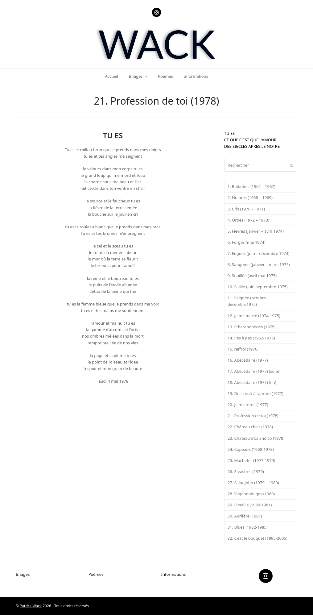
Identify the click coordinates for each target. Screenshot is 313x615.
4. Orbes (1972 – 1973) (248, 220)
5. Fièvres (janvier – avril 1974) (256, 231)
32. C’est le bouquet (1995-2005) (257, 538)
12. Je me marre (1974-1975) (254, 315)
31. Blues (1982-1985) (248, 527)
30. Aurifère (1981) (245, 516)
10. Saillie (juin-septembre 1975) (258, 286)
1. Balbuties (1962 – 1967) (251, 186)
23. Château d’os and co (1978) (256, 438)
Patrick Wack (31, 606)
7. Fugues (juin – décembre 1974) (259, 253)
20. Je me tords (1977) (248, 404)
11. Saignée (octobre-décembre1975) (247, 301)
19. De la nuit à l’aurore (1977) (255, 393)
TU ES (229, 133)
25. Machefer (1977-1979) (251, 460)
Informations (173, 574)
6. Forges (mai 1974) (247, 242)
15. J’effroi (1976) (243, 349)
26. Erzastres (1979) (246, 471)
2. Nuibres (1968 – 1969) (250, 197)
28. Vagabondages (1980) (251, 494)
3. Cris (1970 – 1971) (246, 209)
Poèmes (96, 574)
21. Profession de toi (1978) (253, 415)
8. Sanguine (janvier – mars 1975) (259, 264)
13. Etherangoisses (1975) (252, 327)
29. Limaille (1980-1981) (250, 505)
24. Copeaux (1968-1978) (251, 449)
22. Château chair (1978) (250, 427)
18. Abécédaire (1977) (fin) (252, 382)
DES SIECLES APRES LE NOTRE (252, 146)
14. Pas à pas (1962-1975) (251, 338)
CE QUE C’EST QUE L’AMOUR (250, 140)
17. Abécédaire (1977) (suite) (254, 371)
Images (23, 574)
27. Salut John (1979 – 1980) (253, 482)
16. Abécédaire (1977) (248, 360)
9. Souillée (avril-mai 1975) (252, 275)
